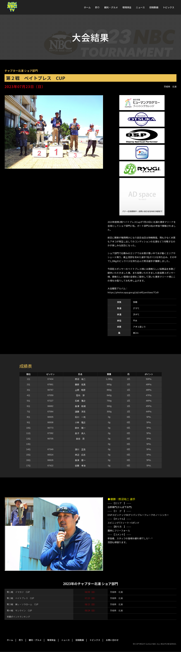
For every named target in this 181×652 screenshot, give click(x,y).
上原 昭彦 (80, 389)
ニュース (140, 7)
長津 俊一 (80, 460)
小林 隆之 (80, 422)
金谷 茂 (80, 438)
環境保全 (126, 7)
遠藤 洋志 (80, 411)
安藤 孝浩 (80, 465)
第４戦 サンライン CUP (19, 610)
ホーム (87, 7)
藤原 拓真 (80, 384)
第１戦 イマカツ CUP (18, 591)
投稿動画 (153, 7)
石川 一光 (80, 416)
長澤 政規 (80, 406)
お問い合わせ (112, 639)
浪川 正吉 (80, 449)
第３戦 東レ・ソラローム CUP (22, 604)
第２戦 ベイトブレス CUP (20, 598)
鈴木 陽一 (80, 427)
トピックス (168, 7)
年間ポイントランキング (18, 616)
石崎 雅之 (80, 400)
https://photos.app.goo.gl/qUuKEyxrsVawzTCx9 (133, 292)
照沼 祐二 (80, 379)
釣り (97, 7)
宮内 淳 (80, 395)
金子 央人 (80, 433)
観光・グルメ (111, 7)
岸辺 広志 (80, 454)
